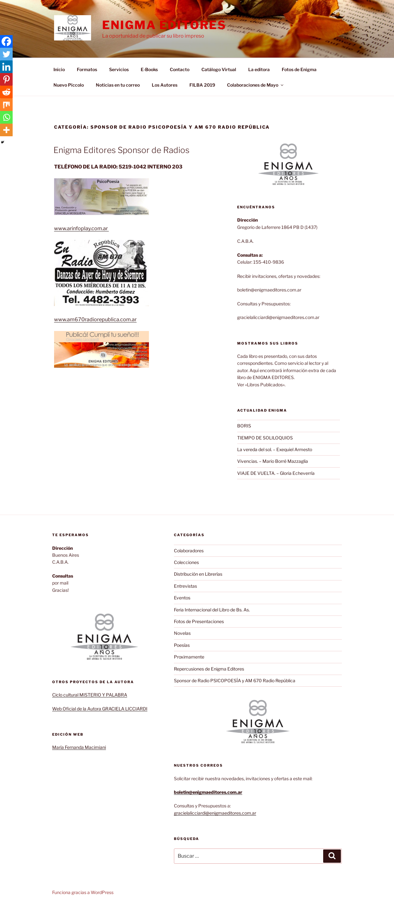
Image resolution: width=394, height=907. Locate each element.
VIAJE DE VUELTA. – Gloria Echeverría (276, 473)
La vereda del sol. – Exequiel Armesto (274, 449)
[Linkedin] (6, 66)
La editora (259, 69)
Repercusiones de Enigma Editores (209, 668)
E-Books (149, 69)
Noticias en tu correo (118, 85)
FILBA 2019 (202, 85)
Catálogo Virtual (218, 69)
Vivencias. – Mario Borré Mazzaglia (272, 461)
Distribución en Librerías (198, 574)
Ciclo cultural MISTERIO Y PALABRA (89, 694)
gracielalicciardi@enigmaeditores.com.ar (215, 813)
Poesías (182, 645)
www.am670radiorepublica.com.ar (95, 319)
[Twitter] (6, 54)
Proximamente (189, 656)
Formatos (87, 69)
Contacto (179, 69)
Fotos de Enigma (299, 69)
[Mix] (6, 104)
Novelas (182, 633)
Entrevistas (185, 586)
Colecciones (186, 562)
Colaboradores (189, 550)
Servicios (119, 69)
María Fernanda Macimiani (79, 747)
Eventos (182, 597)
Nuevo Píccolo (68, 85)
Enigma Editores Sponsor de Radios (121, 150)
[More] (6, 130)
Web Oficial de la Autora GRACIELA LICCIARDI (99, 708)
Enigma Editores (164, 25)
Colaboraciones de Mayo (255, 85)
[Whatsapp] (6, 117)
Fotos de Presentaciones (199, 621)
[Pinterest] (6, 79)
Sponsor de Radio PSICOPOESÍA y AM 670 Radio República (234, 680)
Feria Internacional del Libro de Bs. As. (212, 609)
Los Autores (164, 85)
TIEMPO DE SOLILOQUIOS (265, 437)
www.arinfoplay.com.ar (81, 228)
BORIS (244, 425)
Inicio (59, 69)
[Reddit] (6, 92)
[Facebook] (6, 41)
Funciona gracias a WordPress (83, 892)
